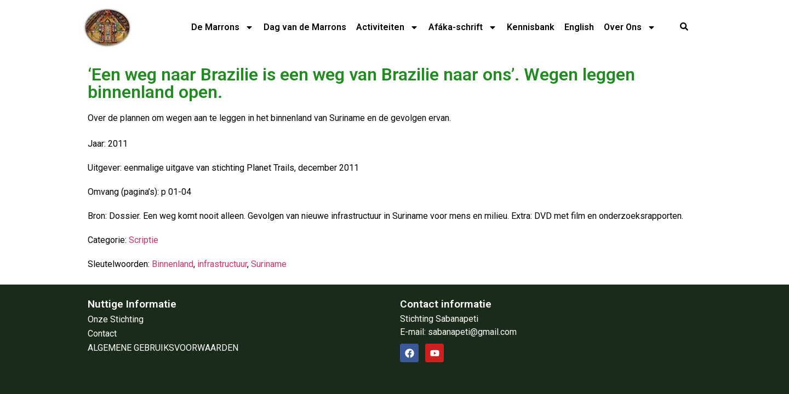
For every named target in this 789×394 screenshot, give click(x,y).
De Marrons (222, 27)
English (579, 27)
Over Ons (630, 27)
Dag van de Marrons (305, 27)
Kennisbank (530, 27)
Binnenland (172, 264)
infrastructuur (222, 264)
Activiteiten (387, 27)
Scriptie (143, 240)
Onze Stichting (116, 319)
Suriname (269, 264)
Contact (102, 333)
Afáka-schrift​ (462, 27)
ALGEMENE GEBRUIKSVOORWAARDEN (163, 348)
